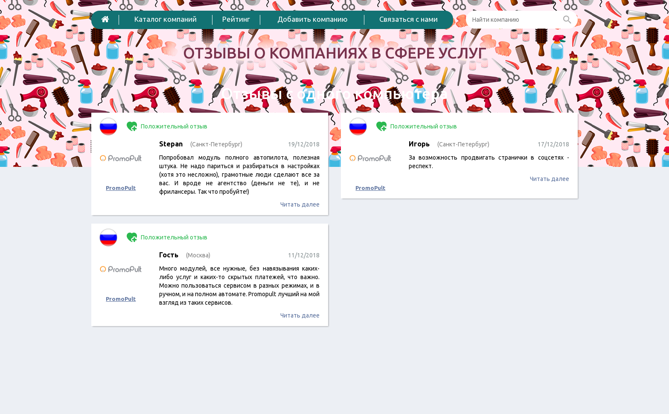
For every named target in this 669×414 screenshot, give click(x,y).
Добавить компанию (312, 19)
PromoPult (121, 188)
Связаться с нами (408, 19)
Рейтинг (236, 19)
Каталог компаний (165, 19)
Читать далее (300, 204)
